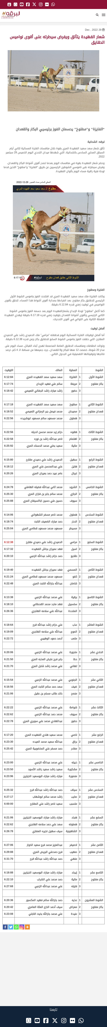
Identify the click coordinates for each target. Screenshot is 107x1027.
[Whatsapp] (16, 927)
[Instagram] (21, 927)
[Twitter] (10, 927)
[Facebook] (5, 927)
